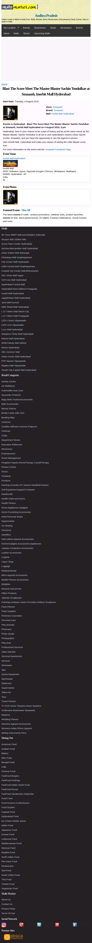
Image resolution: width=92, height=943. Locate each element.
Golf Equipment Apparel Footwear (18, 489)
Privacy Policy (8, 908)
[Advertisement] (46, 59)
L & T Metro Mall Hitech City (15, 311)
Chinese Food (8, 771)
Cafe (3, 767)
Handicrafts (7, 494)
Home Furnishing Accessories (16, 512)
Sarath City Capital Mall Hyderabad (18, 370)
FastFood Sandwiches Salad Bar (17, 794)
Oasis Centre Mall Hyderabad (16, 356)
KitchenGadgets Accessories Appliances (21, 543)
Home (4, 84)
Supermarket (7, 688)
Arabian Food (8, 749)
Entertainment (8, 453)
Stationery (6, 683)
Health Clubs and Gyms (13, 498)
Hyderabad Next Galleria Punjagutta (19, 289)
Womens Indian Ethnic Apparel (16, 728)
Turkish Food (7, 884)
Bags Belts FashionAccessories (17, 399)
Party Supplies (8, 611)
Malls (16, 33)
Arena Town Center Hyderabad (16, 244)
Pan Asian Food (9, 861)
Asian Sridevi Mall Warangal (15, 253)
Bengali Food (8, 762)
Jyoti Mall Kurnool (10, 302)
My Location (10, 27)
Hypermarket (7, 521)
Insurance (6, 530)
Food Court (7, 798)
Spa (3, 670)
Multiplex (5, 584)
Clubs (4, 435)
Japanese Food (9, 830)
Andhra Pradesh (46, 16)
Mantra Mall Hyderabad (13, 338)
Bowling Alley (8, 417)
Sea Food (6, 870)
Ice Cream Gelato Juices (13, 821)
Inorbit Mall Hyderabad (63, 113)
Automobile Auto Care (12, 390)
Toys (3, 697)
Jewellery (6, 534)
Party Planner (8, 606)
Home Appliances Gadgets (14, 507)
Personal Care (8, 620)
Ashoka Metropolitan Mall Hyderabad (19, 248)
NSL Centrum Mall (10, 352)
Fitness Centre (8, 467)
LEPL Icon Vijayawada (12, 325)
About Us (6, 899)
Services (5, 661)
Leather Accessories (11, 552)
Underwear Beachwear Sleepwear (18, 710)
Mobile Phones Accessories (15, 579)
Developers (66, 27)
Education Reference (11, 444)
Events (79, 27)
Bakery (4, 753)
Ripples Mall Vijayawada (13, 365)
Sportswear (7, 679)
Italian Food (7, 825)
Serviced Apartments (11, 656)
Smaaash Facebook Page (58, 149)
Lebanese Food (9, 839)
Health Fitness (8, 503)
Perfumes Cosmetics (11, 615)
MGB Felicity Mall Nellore (13, 343)
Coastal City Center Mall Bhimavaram (20, 271)
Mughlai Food (8, 852)
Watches (5, 715)
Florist (4, 471)
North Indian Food (10, 857)
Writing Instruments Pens (13, 733)
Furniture (5, 480)
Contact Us (6, 904)
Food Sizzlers (8, 807)
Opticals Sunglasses (11, 597)
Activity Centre (8, 381)
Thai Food (6, 879)
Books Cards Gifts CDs (12, 413)
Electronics (6, 449)
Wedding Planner (10, 719)
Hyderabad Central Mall (13, 284)
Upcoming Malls (42, 33)
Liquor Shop (7, 561)
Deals (53, 27)
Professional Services (12, 647)
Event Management (11, 458)
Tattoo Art (6, 692)
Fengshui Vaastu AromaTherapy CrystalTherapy (25, 462)
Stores (26, 33)
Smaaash (57, 107)
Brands (26, 27)
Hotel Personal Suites (12, 516)
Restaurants (7, 866)
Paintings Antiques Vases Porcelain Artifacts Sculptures (28, 602)
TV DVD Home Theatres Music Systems (21, 706)
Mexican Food (8, 848)
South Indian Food (10, 875)
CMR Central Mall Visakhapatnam (18, 266)
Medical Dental (8, 570)
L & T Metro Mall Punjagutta (15, 316)
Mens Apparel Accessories (14, 575)
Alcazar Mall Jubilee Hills (13, 239)
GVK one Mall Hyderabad (14, 280)
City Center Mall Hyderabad (15, 262)
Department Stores (10, 440)
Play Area (6, 643)
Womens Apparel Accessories (16, 724)
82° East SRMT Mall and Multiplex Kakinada (23, 235)
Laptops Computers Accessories (17, 548)
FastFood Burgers (10, 776)
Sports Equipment (10, 674)
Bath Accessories (10, 404)
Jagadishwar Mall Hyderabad (15, 298)
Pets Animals (7, 624)
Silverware (6, 665)
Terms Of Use (8, 913)
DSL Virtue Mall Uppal (12, 275)
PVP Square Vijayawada (13, 361)
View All (25, 210)
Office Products (9, 593)
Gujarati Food (8, 812)
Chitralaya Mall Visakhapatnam (16, 257)
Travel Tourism (8, 701)
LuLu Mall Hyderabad (12, 329)
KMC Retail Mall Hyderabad (15, 307)
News (6, 33)
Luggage (5, 566)
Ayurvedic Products (11, 395)
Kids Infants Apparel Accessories (17, 539)
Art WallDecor (8, 386)
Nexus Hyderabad (10, 347)
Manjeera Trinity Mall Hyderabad (17, 334)
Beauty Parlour (8, 408)
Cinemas (5, 431)
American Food (9, 744)
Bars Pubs (6, 758)
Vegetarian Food (9, 888)
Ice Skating (6, 525)
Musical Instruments (11, 588)
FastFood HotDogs (10, 780)
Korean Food (7, 834)
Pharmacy (6, 629)
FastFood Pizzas (9, 789)
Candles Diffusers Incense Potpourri (19, 426)
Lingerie (5, 557)
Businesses (40, 27)
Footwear (6, 476)
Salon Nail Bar (8, 652)
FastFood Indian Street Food (15, 785)
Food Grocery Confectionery (15, 803)
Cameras (6, 422)
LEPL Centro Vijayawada (13, 320)
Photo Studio (7, 634)
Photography (7, 638)
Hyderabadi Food (10, 816)
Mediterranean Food (11, 843)
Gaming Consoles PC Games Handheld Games (25, 485)
